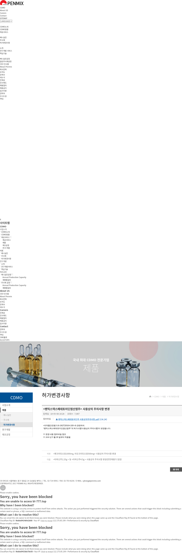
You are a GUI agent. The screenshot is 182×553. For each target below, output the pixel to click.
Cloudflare (94, 520)
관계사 (2, 74)
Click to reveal (46, 520)
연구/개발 (6, 248)
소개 (1, 48)
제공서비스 (4, 32)
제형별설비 (7, 280)
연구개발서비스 (7, 266)
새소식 (2, 77)
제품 (4, 242)
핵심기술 (3, 53)
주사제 (2, 40)
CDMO (2, 7)
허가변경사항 (5, 42)
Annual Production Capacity (14, 277)
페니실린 (3, 37)
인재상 (2, 80)
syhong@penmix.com (92, 480)
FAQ (1, 98)
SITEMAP (3, 18)
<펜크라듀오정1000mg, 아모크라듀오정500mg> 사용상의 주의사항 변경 (84, 453)
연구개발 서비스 (6, 50)
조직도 (2, 72)
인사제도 (3, 82)
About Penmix (6, 66)
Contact (3, 15)
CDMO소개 (4, 26)
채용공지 (3, 88)
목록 (176, 469)
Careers (3, 13)
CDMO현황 (4, 29)
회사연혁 (3, 69)
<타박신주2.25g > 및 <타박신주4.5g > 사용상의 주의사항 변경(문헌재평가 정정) (87, 459)
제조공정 (6, 245)
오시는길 (3, 96)
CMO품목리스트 (3, 338)
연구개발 (6, 429)
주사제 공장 (6, 282)
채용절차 (3, 85)
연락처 (2, 93)
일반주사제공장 (6, 61)
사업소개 (6, 405)
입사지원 (3, 90)
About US (4, 10)
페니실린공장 (5, 58)
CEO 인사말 (4, 64)
